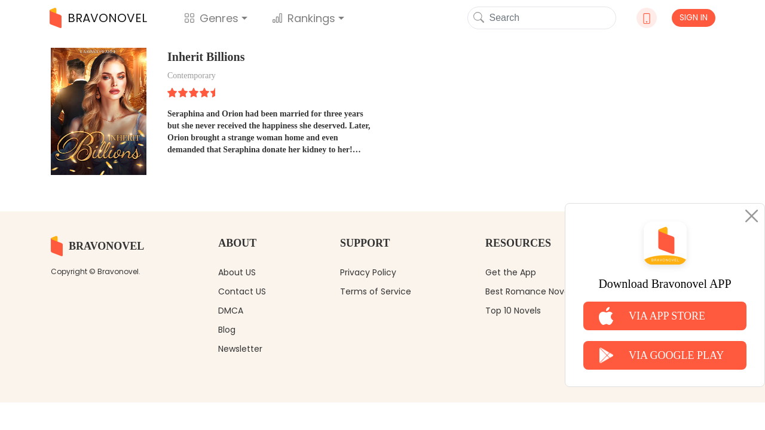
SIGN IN (694, 17)
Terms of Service (375, 291)
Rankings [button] (303, 18)
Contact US (242, 291)
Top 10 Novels (513, 311)
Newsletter (240, 349)
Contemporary (191, 75)
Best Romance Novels (530, 291)
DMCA (230, 311)
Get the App (510, 272)
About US (237, 272)
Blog (226, 330)
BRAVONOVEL (98, 18)
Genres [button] (211, 18)
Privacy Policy (368, 272)
